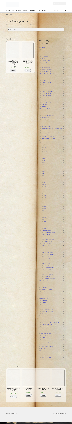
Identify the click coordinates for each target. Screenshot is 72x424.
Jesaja (44, 208)
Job (44, 182)
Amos (44, 193)
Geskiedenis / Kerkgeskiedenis (46, 289)
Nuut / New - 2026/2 (45, 337)
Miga (44, 219)
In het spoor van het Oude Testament (49, 324)
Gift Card (41, 296)
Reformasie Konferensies (46, 71)
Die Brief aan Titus (46, 261)
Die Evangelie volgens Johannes (49, 232)
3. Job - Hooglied (45, 177)
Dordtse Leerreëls (45, 65)
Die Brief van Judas (46, 265)
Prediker (44, 184)
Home (8, 14)
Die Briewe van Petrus (47, 276)
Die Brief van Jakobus (47, 263)
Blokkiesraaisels (45, 56)
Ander (41, 54)
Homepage (8, 10)
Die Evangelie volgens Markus (48, 237)
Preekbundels (43, 344)
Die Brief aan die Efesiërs (48, 245)
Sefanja (44, 228)
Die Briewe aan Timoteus (48, 272)
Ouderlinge (44, 51)
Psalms (44, 186)
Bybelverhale (44, 300)
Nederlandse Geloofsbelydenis (47, 69)
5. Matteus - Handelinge (46, 230)
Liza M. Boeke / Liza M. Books (47, 311)
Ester (44, 160)
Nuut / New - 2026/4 (45, 342)
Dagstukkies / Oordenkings (45, 280)
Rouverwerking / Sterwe (46, 82)
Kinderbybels (44, 104)
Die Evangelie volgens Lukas (48, 234)
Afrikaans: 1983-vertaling (46, 93)
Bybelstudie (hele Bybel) (45, 108)
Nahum (44, 221)
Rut (44, 173)
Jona (44, 212)
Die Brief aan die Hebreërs (48, 252)
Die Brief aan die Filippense (48, 247)
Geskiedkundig (44, 291)
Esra (44, 158)
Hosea (44, 204)
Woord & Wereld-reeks (46, 331)
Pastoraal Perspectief (46, 326)
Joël (44, 210)
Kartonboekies (44, 307)
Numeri (44, 153)
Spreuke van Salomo (47, 188)
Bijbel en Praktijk (45, 317)
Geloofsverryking (43, 287)
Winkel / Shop (18, 10)
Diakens (43, 49)
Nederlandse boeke (44, 315)
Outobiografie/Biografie (46, 60)
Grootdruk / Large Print (46, 102)
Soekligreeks (44, 130)
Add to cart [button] (13, 70)
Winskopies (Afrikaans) (46, 352)
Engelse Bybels (45, 100)
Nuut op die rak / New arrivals (45, 333)
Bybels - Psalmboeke (44, 89)
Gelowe (43, 58)
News (13, 10)
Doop (41, 282)
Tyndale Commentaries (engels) (48, 136)
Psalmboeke (44, 106)
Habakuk (45, 199)
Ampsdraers (42, 47)
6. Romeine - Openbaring (46, 243)
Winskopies (42, 350)
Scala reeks (44, 328)
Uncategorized (43, 348)
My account (25, 10)
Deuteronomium (46, 145)
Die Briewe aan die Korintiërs (48, 267)
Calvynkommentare (45, 117)
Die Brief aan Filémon (47, 258)
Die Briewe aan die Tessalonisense (49, 269)
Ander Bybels (44, 97)
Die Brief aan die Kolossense (48, 254)
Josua (44, 162)
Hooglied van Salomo (47, 180)
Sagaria (44, 226)
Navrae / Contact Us (42, 10)
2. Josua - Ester (44, 156)
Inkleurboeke (44, 304)
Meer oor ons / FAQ (32, 10)
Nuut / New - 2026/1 (45, 335)
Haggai (44, 202)
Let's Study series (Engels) (47, 124)
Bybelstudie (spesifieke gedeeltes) (46, 140)
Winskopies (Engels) (46, 355)
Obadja (44, 223)
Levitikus (45, 151)
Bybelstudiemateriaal (46, 320)
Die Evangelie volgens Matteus (49, 239)
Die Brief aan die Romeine (48, 256)
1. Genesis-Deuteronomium (47, 142)
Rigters (44, 171)
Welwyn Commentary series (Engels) (49, 138)
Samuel (44, 175)
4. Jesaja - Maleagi (45, 191)
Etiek (41, 285)
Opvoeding (44, 80)
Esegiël (44, 197)
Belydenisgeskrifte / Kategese (46, 62)
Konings (44, 164)
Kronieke (45, 166)
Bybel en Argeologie (44, 86)
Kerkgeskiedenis (45, 293)
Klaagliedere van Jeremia (48, 215)
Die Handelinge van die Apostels (49, 241)
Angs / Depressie (45, 76)
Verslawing (44, 84)
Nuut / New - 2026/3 (45, 339)
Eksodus (44, 147)
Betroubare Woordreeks (46, 113)
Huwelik (43, 78)
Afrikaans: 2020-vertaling (46, 95)
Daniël (44, 195)
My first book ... (44, 313)
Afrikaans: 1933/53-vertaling (47, 91)
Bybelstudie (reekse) (44, 111)
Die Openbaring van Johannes (49, 278)
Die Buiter (44, 302)
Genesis (44, 149)
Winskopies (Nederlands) (46, 357)
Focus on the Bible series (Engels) (48, 121)
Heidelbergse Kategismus (47, 67)
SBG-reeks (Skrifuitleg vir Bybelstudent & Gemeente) (52, 128)
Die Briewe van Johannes (48, 274)
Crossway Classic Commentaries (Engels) (49, 119)
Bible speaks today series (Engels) (48, 115)
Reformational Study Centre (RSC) (46, 346)
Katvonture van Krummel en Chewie (49, 309)
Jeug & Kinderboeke (44, 298)
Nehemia (45, 169)
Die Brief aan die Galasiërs (48, 250)
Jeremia (44, 206)
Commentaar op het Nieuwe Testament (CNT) (51, 322)
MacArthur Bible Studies (46, 126)
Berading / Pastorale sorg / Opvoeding (47, 73)
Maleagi (44, 217)
